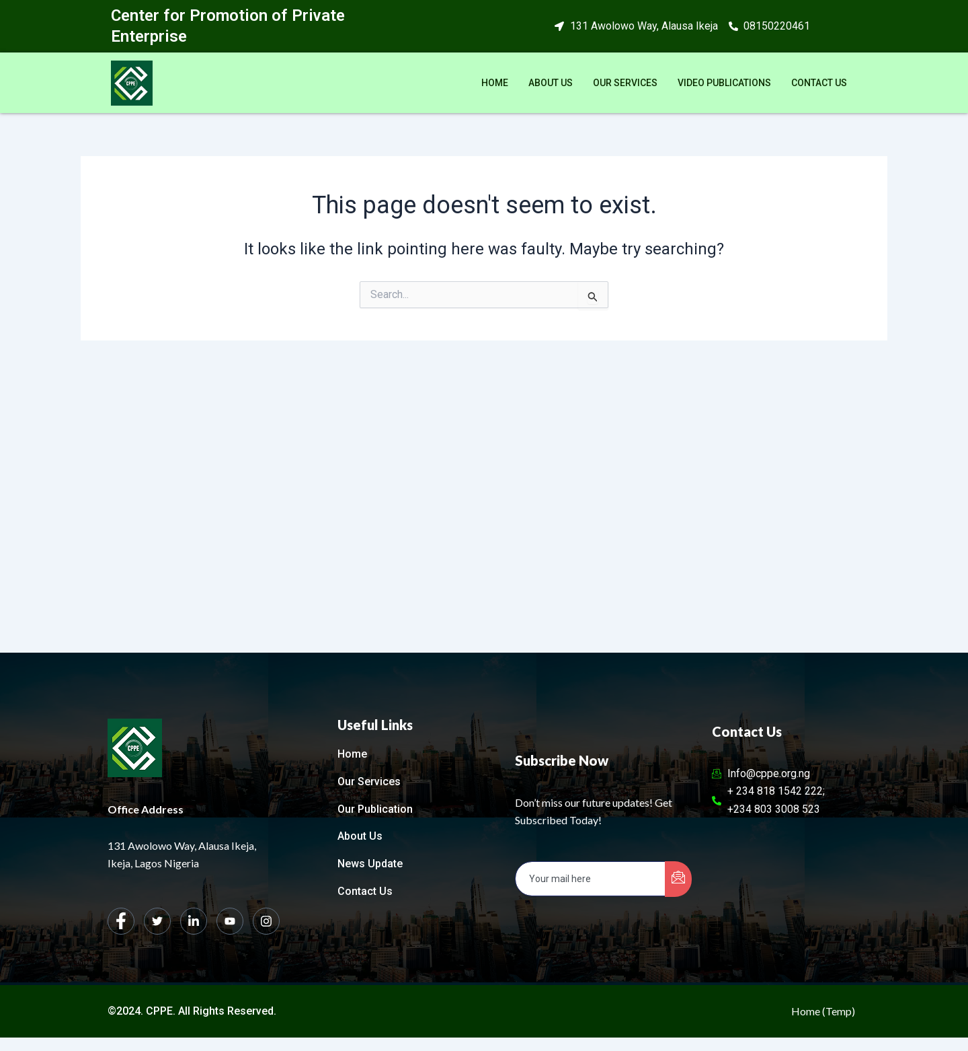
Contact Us (819, 82)
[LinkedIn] (193, 921)
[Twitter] (157, 921)
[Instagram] (266, 921)
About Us (550, 82)
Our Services (625, 82)
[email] (591, 878)
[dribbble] (229, 921)
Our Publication (375, 809)
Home (494, 82)
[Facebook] (121, 921)
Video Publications (724, 82)
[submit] (678, 879)
